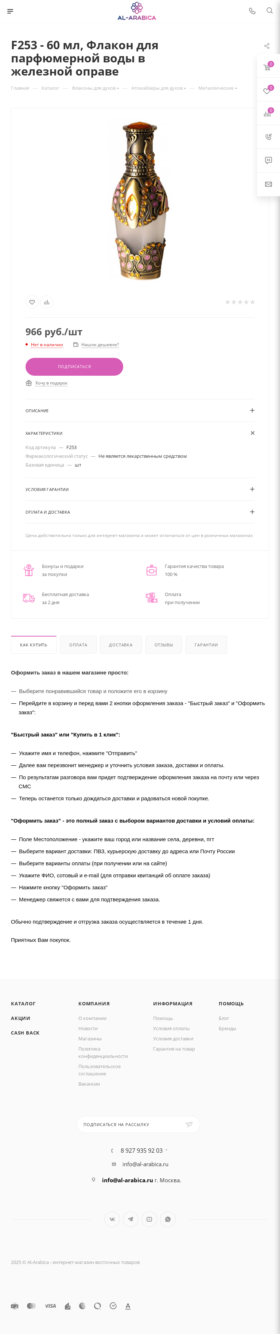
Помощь (163, 1018)
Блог (224, 1018)
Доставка (120, 644)
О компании (92, 1018)
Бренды (227, 1028)
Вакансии (89, 1083)
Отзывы (164, 644)
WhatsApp (168, 1219)
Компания (94, 1003)
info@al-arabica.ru (145, 1164)
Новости (88, 1028)
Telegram (131, 1219)
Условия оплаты (171, 1028)
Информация (173, 1003)
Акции (21, 1018)
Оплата (78, 644)
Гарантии (206, 644)
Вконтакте (112, 1219)
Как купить (33, 644)
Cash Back (25, 1032)
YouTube (149, 1219)
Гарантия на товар (174, 1048)
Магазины (90, 1038)
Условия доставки (173, 1038)
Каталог (23, 1003)
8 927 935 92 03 (142, 1150)
